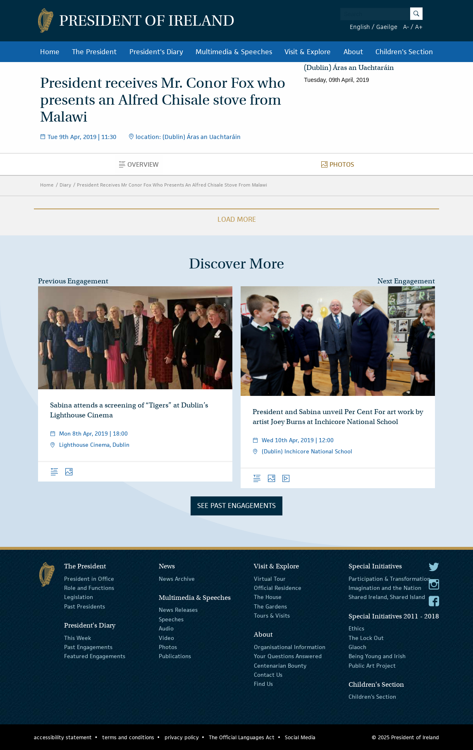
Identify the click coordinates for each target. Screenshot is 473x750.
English (360, 27)
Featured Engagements (94, 656)
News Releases (178, 609)
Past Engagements (88, 647)
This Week (77, 637)
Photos (339, 166)
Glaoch (357, 647)
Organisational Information (289, 647)
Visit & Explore (307, 51)
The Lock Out (366, 637)
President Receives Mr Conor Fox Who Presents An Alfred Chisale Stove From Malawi (172, 185)
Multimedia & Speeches (234, 51)
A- (406, 27)
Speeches (171, 619)
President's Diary (156, 51)
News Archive (177, 578)
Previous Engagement (73, 281)
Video (166, 637)
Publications (175, 656)
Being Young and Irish (377, 656)
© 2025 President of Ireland (405, 737)
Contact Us (268, 674)
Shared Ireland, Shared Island (387, 597)
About (353, 51)
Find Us (263, 684)
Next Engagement (406, 281)
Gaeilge (386, 27)
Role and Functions (89, 588)
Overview (141, 166)
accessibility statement (63, 737)
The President (94, 51)
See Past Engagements (236, 505)
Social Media (300, 737)
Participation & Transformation (389, 578)
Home (50, 51)
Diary (65, 185)
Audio (166, 628)
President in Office (89, 578)
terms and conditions (128, 737)
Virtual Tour (270, 578)
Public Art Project (372, 665)
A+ (419, 27)
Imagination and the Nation (385, 588)
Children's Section (404, 51)
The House (268, 597)
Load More (236, 219)
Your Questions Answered (288, 656)
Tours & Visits (272, 615)
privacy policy (182, 737)
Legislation (78, 597)
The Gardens (270, 606)
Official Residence (277, 588)
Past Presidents (84, 606)
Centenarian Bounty (280, 665)
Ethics (356, 628)
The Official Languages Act (242, 737)
